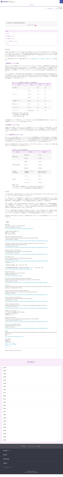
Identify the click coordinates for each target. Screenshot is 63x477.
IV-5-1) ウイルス (8, 345)
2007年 (4, 424)
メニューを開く (61, 5)
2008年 (4, 421)
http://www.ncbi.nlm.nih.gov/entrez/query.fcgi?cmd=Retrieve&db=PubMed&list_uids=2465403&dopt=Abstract (26, 321)
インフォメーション (7, 467)
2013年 (4, 405)
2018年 (4, 389)
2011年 (4, 411)
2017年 (4, 392)
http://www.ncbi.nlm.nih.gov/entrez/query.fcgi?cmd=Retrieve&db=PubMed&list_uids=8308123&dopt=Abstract (26, 254)
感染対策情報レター (51, 8)
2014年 (4, 402)
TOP (46, 8)
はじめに (7, 33)
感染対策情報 (6, 459)
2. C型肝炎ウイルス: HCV (10, 38)
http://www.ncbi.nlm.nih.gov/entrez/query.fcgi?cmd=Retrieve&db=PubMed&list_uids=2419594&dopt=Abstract (26, 294)
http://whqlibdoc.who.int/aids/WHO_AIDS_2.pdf (14, 336)
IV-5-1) (53, 58)
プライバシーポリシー (31, 446)
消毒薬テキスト (48, 58)
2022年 (4, 377)
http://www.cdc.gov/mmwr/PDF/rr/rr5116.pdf (13, 275)
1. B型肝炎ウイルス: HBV (10, 36)
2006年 (4, 427)
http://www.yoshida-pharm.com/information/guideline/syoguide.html (18, 269)
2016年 (4, 395)
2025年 (4, 367)
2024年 (4, 370)
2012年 (4, 408)
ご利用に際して (24, 446)
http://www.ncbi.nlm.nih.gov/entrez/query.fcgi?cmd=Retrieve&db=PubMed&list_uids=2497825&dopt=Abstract (26, 328)
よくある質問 (38, 446)
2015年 (4, 399)
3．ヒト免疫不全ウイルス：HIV (11, 41)
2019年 (4, 386)
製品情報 (5, 454)
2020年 (4, 383)
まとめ (7, 43)
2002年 (4, 440)
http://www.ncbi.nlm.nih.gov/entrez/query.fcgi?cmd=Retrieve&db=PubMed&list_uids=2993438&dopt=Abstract (26, 308)
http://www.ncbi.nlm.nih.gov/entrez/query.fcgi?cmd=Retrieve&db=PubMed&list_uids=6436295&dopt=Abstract (26, 247)
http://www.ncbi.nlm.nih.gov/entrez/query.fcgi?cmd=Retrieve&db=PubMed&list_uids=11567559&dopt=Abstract (26, 282)
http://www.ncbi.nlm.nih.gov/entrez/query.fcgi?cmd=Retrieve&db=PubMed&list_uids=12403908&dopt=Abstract (26, 260)
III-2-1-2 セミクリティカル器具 (10, 344)
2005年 (4, 430)
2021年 (4, 380)
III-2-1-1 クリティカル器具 (10, 343)
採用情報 (5, 463)
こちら (11, 262)
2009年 (4, 418)
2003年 (4, 436)
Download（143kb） (32, 24)
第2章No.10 (42, 58)
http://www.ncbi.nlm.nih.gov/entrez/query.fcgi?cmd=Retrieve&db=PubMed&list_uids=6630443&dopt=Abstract (26, 240)
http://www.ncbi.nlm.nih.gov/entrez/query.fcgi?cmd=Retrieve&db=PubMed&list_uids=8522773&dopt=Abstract (26, 301)
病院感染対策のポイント (35, 58)
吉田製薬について (7, 450)
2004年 (4, 433)
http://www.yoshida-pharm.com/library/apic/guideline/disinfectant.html (19, 228)
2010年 (4, 414)
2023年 (4, 373)
